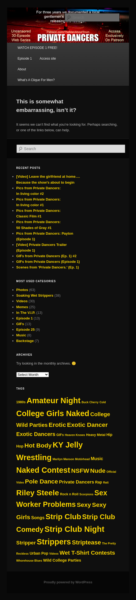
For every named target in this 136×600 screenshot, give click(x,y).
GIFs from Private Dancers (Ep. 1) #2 (46, 256)
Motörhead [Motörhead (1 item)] (82, 459)
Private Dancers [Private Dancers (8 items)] (76, 482)
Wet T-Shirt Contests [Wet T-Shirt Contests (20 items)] (87, 553)
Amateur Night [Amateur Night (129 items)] (53, 400)
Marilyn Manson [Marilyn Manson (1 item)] (63, 459)
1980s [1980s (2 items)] (21, 402)
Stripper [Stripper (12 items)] (26, 543)
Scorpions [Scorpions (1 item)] (86, 494)
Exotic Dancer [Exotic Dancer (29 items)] (87, 424)
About (21, 69)
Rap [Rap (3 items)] (98, 482)
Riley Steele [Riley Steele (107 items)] (37, 492)
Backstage (25, 341)
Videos (22, 301)
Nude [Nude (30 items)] (97, 470)
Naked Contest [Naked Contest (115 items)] (43, 470)
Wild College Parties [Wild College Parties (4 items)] (62, 560)
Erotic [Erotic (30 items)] (57, 424)
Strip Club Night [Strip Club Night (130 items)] (74, 529)
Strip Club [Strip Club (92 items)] (63, 516)
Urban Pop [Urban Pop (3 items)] (39, 553)
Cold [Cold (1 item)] (103, 402)
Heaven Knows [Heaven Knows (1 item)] (75, 435)
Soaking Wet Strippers (34, 295)
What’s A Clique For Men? (36, 80)
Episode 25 (25, 330)
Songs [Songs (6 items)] (38, 517)
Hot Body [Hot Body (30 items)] (38, 445)
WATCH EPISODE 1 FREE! (37, 48)
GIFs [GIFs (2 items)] (60, 435)
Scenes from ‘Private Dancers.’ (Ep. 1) (47, 267)
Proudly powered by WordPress (68, 582)
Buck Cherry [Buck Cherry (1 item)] (90, 402)
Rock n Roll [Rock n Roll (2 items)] (69, 494)
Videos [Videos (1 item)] (53, 553)
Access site (48, 58)
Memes (22, 307)
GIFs (20, 324)
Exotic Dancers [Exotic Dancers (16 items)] (36, 434)
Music (21, 335)
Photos (22, 290)
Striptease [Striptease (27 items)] (86, 542)
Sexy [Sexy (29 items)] (84, 504)
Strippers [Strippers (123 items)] (54, 541)
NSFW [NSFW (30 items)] (80, 470)
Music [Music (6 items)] (97, 458)
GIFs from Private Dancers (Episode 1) (48, 262)
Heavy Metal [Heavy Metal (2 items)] (95, 435)
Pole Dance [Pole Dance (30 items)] (41, 481)
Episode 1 (24, 58)
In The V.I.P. (25, 313)
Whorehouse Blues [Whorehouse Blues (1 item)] (29, 560)
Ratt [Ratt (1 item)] (106, 482)
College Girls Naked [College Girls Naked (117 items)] (52, 413)
